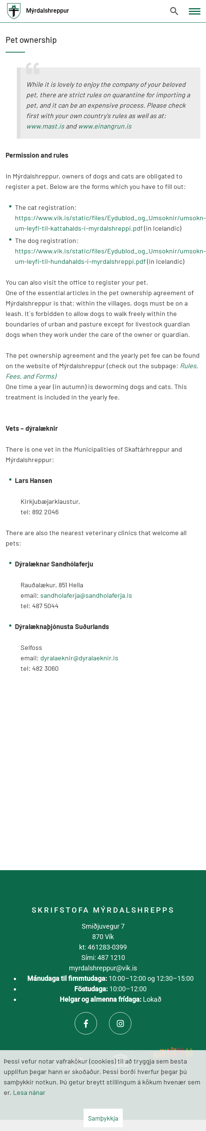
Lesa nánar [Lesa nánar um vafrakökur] (29, 1092)
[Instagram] (120, 1023)
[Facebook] (86, 1023)
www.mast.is (45, 126)
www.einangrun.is (104, 126)
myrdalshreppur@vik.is (103, 968)
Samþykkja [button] (103, 1118)
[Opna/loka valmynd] (194, 11)
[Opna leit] (174, 11)
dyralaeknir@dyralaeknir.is (79, 658)
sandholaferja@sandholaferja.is (86, 595)
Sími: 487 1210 (103, 957)
